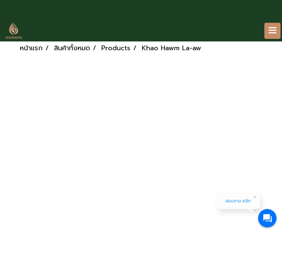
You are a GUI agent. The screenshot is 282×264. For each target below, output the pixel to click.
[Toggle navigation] (272, 31)
